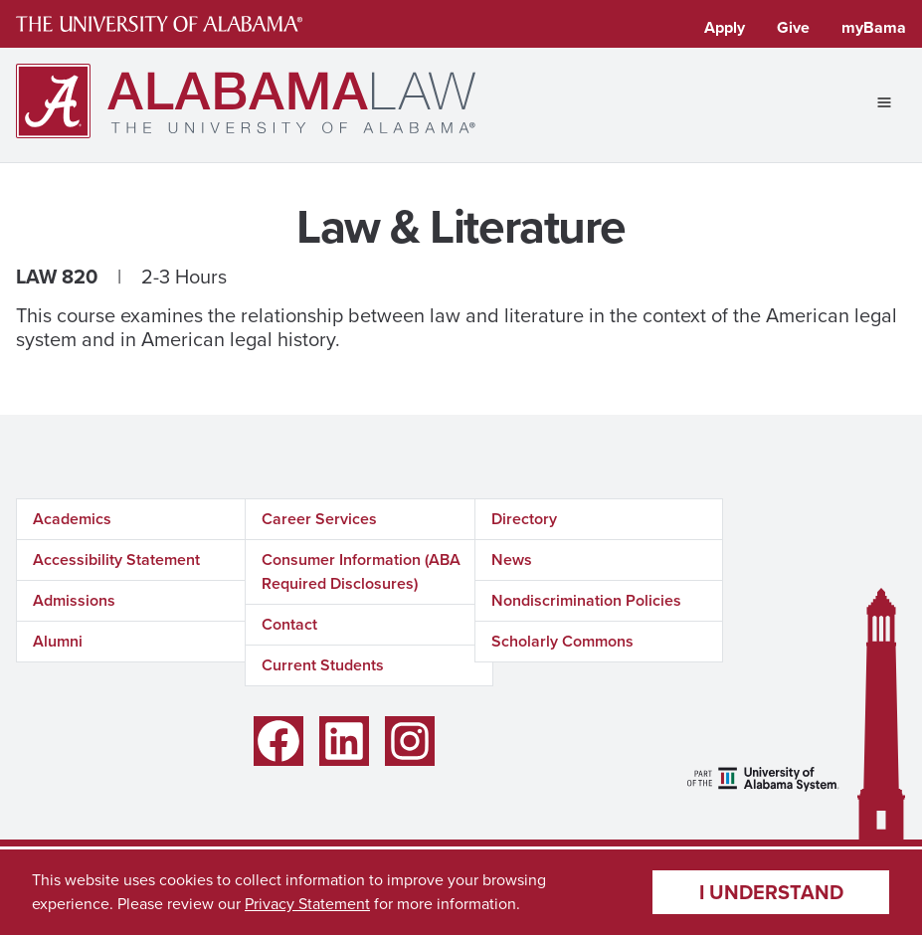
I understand (771, 892)
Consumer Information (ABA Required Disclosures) (361, 571)
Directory (524, 518)
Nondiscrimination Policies (586, 600)
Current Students (323, 665)
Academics (72, 518)
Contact (289, 624)
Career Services (319, 518)
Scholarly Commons (562, 641)
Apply (724, 27)
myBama (873, 27)
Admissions (74, 600)
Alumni (58, 641)
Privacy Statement (307, 903)
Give (793, 27)
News (511, 559)
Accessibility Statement (116, 559)
